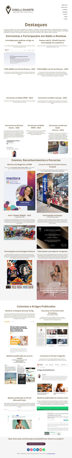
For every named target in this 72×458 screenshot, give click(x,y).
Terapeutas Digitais (51, 453)
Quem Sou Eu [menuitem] (64, 7)
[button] (8, 287)
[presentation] (6, 272)
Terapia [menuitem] (65, 16)
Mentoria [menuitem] (65, 14)
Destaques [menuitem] (64, 12)
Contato (65, 19)
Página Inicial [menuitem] (64, 5)
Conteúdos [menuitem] (64, 9)
